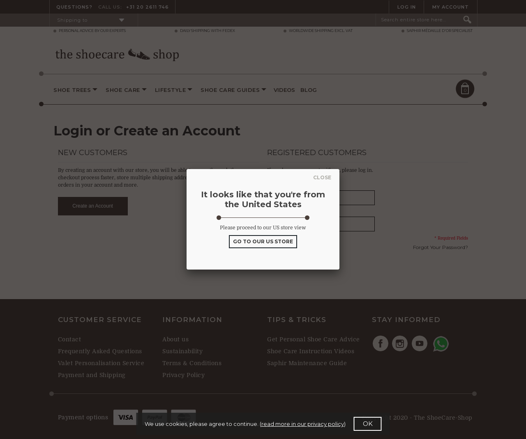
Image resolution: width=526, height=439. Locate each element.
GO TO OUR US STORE (263, 241)
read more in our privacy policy (302, 424)
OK (368, 424)
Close (320, 177)
